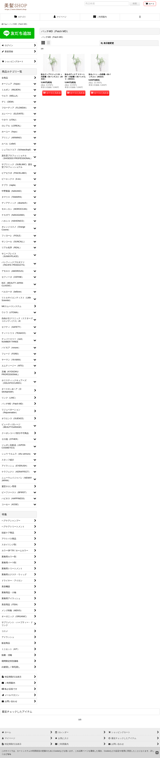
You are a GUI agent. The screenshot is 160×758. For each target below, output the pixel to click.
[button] (140, 17)
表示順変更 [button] (107, 43)
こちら (8, 754)
